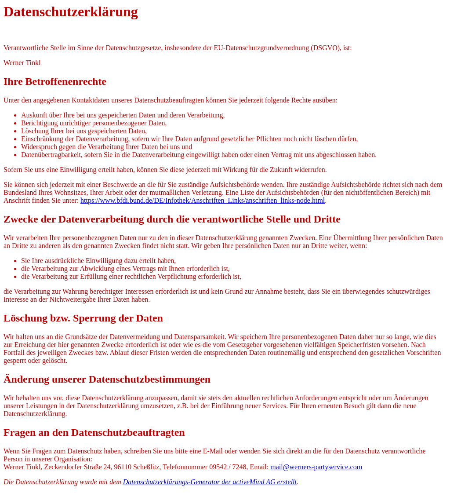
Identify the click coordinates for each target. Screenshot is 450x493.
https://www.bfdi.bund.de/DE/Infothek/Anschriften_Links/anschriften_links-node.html (202, 200)
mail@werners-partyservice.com (316, 467)
